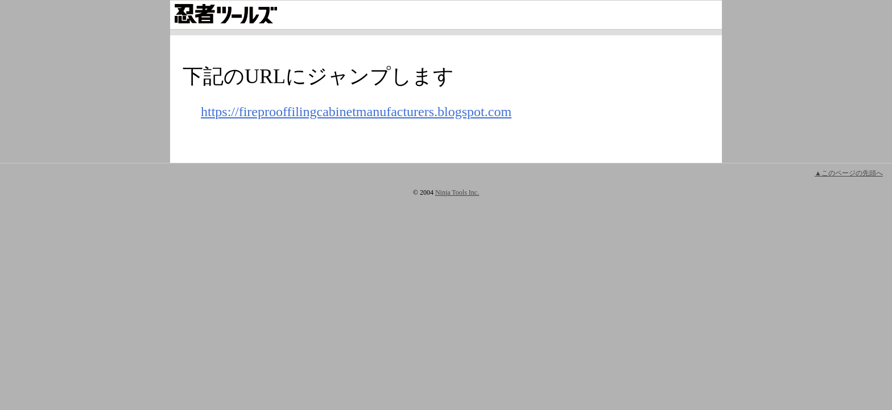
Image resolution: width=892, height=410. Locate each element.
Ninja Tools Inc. (457, 192)
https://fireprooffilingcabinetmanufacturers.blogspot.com (356, 111)
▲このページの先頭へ (849, 173)
